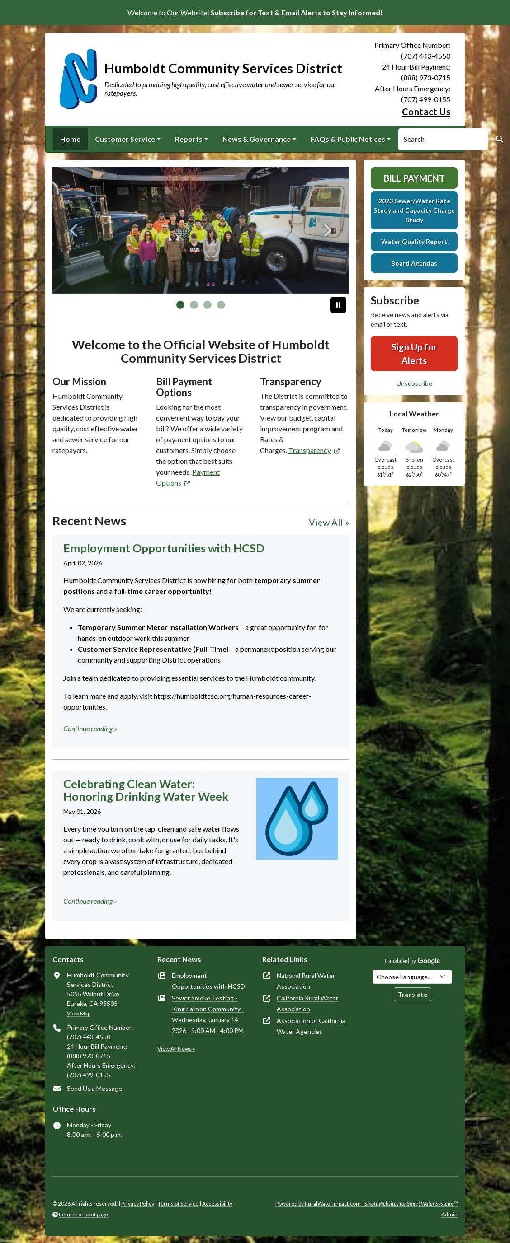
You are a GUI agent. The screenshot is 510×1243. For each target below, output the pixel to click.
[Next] (327, 230)
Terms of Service (178, 1203)
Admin (449, 1214)
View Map (78, 1013)
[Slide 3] (221, 305)
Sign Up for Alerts (414, 353)
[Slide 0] (180, 305)
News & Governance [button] (256, 139)
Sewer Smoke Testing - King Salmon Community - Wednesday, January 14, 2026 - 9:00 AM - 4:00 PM (208, 1014)
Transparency (309, 450)
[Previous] (74, 230)
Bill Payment (414, 178)
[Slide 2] (207, 305)
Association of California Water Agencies (311, 1026)
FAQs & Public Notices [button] (348, 139)
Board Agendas (414, 263)
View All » (329, 522)
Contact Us (426, 111)
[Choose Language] (412, 977)
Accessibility (217, 1203)
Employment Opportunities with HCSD (208, 981)
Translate (412, 994)
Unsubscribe (414, 383)
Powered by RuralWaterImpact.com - (366, 1203)
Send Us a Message (94, 1088)
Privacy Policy (137, 1203)
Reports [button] (189, 139)
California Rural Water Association (307, 1003)
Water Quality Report (414, 241)
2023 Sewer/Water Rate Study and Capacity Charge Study (414, 210)
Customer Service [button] (125, 139)
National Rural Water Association (306, 981)
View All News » (176, 1048)
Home (70, 139)
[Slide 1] (194, 305)
